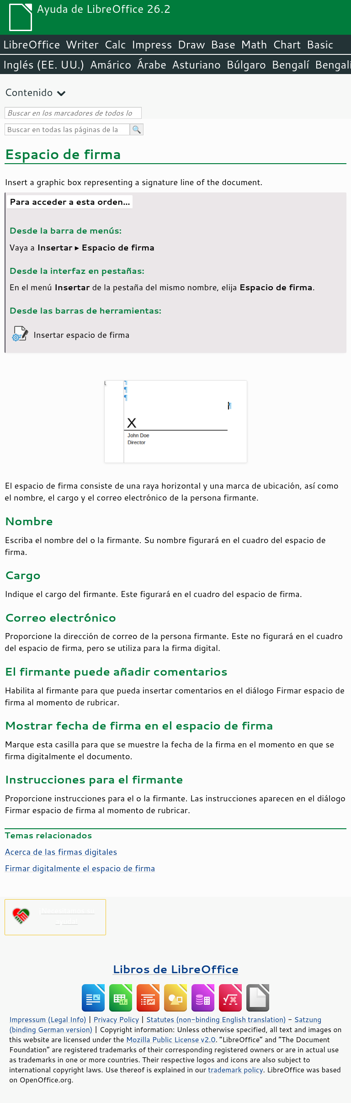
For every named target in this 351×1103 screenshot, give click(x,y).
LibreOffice (31, 44)
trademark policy (235, 1070)
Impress (152, 44)
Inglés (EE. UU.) (44, 64)
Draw (191, 44)
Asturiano (196, 64)
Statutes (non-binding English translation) (216, 1019)
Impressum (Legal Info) (47, 1019)
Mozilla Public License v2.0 (171, 1039)
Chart (286, 44)
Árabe (151, 64)
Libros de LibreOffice (175, 969)
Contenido (29, 92)
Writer (81, 44)
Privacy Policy (116, 1019)
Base (223, 44)
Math (254, 44)
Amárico (111, 64)
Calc (115, 44)
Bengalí (290, 64)
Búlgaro (246, 64)
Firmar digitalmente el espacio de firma (80, 868)
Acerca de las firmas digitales (61, 852)
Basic (319, 44)
